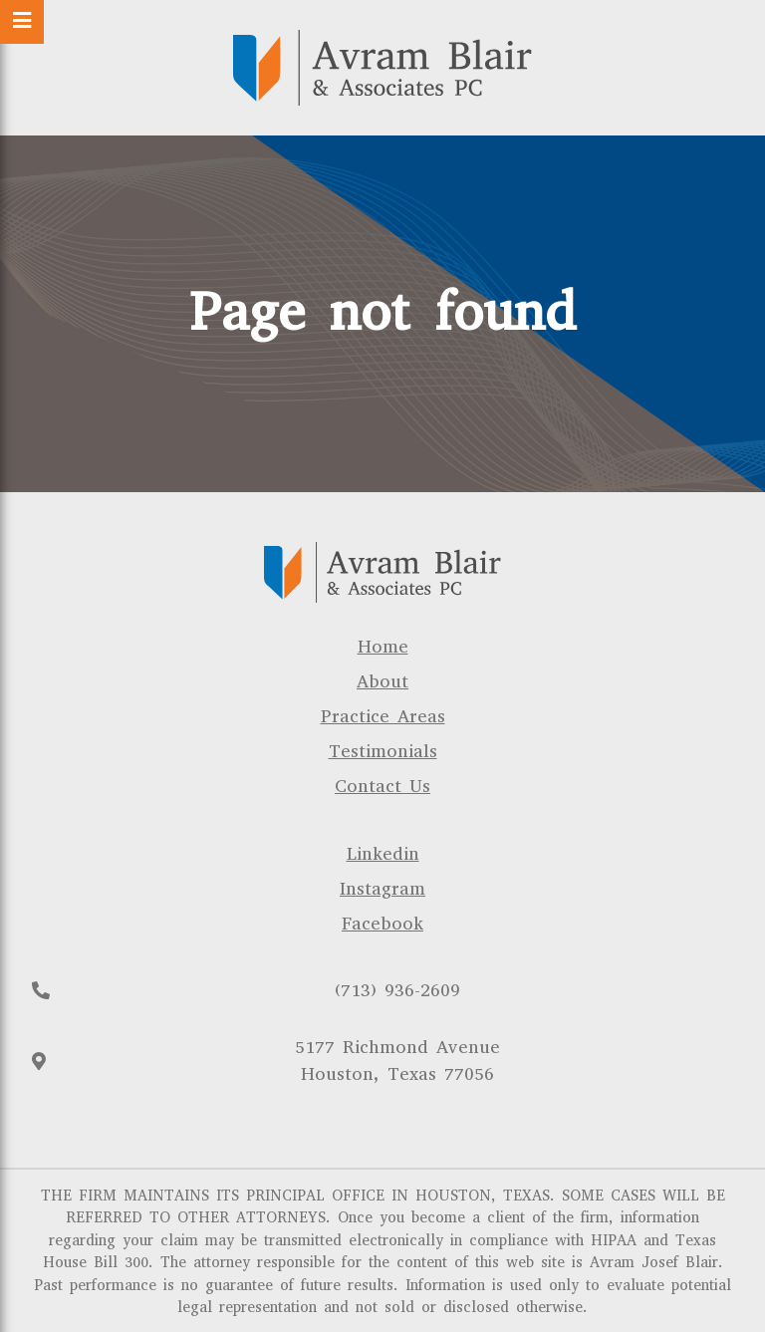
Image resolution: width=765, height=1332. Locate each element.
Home (383, 647)
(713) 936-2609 (397, 990)
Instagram (382, 889)
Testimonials (383, 751)
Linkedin (383, 854)
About (382, 681)
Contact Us (382, 786)
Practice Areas (383, 716)
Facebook (382, 923)
